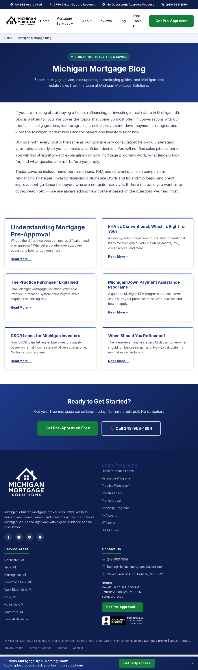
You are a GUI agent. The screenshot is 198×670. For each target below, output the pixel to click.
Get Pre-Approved (171, 21)
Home (45, 21)
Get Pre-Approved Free (67, 428)
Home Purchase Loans (118, 471)
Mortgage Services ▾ (64, 21)
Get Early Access (137, 663)
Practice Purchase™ (116, 485)
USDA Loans (111, 530)
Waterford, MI (14, 612)
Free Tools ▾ (137, 21)
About (87, 21)
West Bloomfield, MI (18, 589)
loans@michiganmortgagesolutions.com (135, 566)
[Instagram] (19, 537)
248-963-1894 (177, 4)
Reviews (105, 21)
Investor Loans (112, 493)
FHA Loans (109, 515)
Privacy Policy (13, 647)
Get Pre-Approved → (122, 607)
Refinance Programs (116, 478)
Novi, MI (10, 597)
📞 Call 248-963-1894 (131, 428)
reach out (36, 191)
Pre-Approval (111, 500)
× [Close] (192, 663)
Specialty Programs (115, 508)
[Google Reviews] (29, 537)
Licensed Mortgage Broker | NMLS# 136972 (160, 640)
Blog (122, 21)
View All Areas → (16, 619)
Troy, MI (10, 567)
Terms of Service (40, 647)
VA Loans (108, 523)
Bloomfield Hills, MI (17, 582)
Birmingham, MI (15, 575)
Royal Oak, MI (14, 604)
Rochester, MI (14, 560)
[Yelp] (40, 537)
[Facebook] (8, 537)
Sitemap (62, 647)
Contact (78, 647)
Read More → (21, 259)
